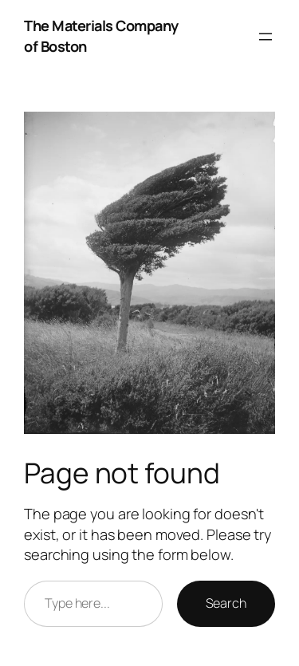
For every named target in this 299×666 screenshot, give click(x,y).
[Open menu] (265, 36)
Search (226, 603)
